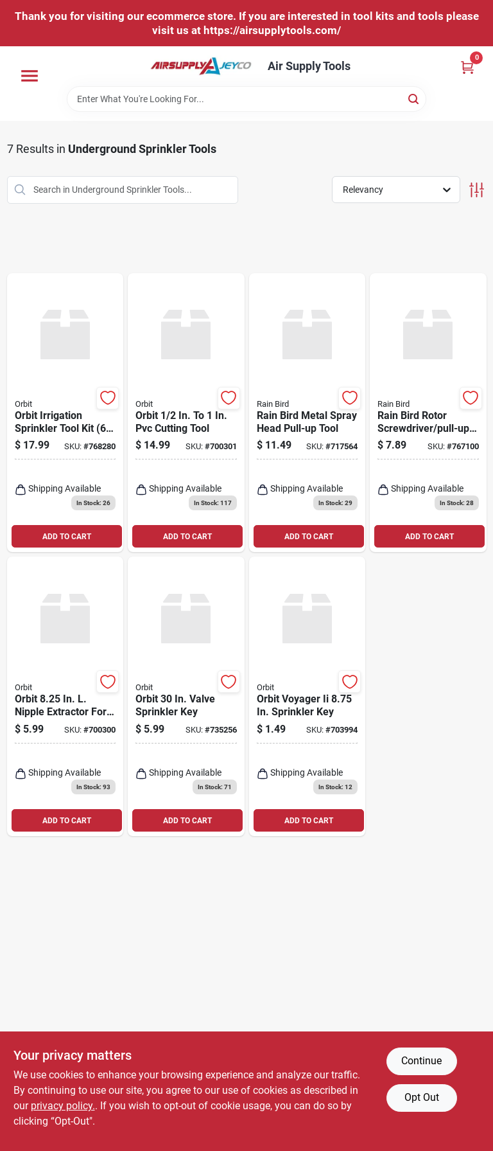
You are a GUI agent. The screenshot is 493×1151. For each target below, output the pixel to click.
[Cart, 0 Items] (467, 67)
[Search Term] (246, 99)
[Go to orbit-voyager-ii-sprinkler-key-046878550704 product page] (307, 696)
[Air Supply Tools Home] (201, 66)
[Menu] (29, 75)
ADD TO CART (66, 536)
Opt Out (421, 1097)
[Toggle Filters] (476, 190)
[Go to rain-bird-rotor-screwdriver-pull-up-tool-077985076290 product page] (428, 413)
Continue (421, 1061)
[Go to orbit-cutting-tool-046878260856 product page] (186, 413)
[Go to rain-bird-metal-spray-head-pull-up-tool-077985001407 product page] (307, 413)
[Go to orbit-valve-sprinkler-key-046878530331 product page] (186, 696)
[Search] (414, 98)
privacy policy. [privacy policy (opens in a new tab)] (63, 1106)
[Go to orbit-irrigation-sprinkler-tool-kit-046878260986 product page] (65, 413)
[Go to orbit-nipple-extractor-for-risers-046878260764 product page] (65, 696)
